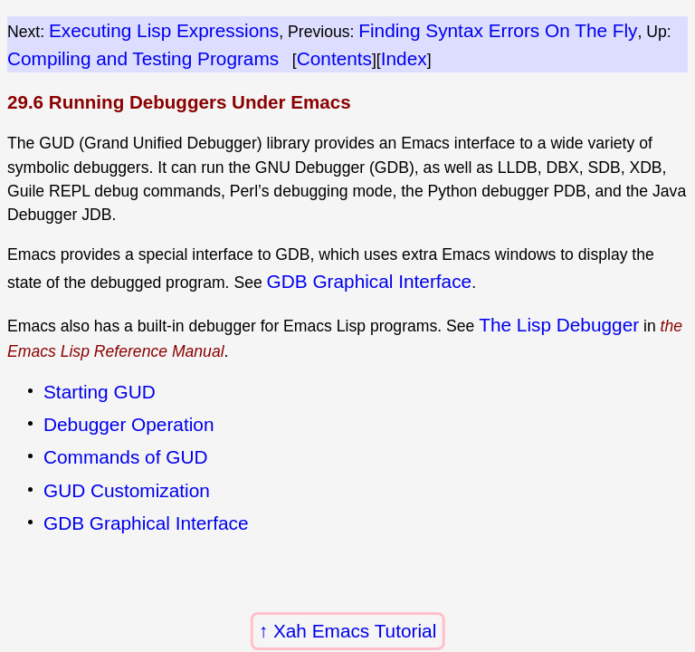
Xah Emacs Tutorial (354, 630)
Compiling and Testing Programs (143, 58)
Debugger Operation (128, 424)
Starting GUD (99, 391)
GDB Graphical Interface (369, 281)
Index (404, 58)
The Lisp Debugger (559, 324)
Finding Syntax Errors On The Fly (497, 30)
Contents (334, 58)
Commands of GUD (125, 456)
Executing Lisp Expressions (164, 30)
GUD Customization (126, 490)
